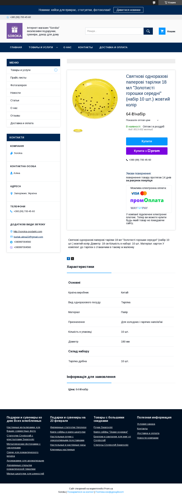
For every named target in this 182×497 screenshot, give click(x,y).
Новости (15, 92)
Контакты (85, 47)
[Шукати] (148, 31)
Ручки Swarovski (103, 427)
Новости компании (147, 437)
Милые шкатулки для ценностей (25, 473)
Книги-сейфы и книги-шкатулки (67, 431)
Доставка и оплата (113, 47)
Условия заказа (146, 424)
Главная (16, 47)
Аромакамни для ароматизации (25, 460)
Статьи (14, 100)
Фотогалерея (18, 85)
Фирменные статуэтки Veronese (68, 427)
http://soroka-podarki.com (28, 231)
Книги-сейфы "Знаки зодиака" (111, 431)
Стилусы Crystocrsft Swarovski (111, 444)
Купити (147, 141)
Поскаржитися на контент (80, 492)
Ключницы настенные (62, 449)
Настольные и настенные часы (68, 444)
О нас (67, 47)
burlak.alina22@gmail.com (28, 236)
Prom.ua (108, 488)
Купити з (147, 151)
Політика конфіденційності (109, 492)
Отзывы (15, 115)
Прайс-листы (18, 77)
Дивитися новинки (128, 9)
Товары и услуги (41, 47)
